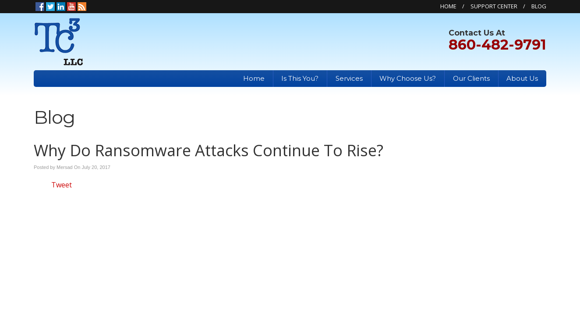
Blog (538, 6)
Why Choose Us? (407, 78)
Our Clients (471, 78)
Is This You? (299, 78)
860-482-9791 (497, 44)
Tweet (61, 185)
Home (448, 6)
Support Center (493, 6)
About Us (522, 78)
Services (349, 78)
